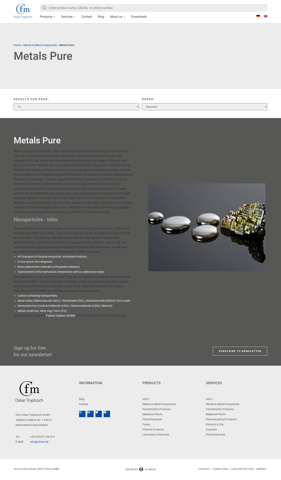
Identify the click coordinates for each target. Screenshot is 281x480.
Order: (148, 99)
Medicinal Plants (152, 414)
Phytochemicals (152, 419)
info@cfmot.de (39, 441)
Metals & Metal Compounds (40, 45)
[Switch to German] (256, 16)
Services (67, 17)
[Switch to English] (263, 16)
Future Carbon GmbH (60, 315)
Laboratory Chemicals (155, 434)
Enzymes (211, 429)
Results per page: (31, 99)
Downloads (139, 17)
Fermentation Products (156, 409)
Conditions (220, 469)
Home (17, 45)
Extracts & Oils (214, 424)
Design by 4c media (140, 469)
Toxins (146, 424)
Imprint (261, 469)
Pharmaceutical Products (221, 419)
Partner (83, 404)
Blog (101, 17)
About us (116, 17)
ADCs (145, 399)
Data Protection (242, 469)
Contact (86, 17)
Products (46, 17)
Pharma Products (153, 429)
